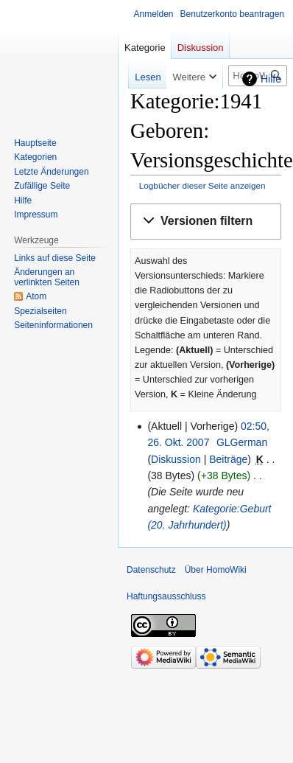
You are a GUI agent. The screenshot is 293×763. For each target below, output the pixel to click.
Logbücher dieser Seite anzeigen (202, 185)
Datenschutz (151, 570)
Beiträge (228, 459)
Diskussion (176, 459)
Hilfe (271, 79)
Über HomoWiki (216, 570)
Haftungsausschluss (166, 596)
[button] (206, 221)
